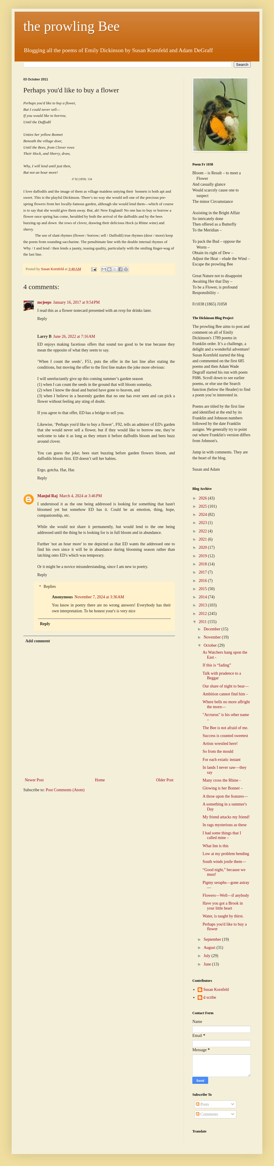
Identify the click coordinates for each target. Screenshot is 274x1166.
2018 (203, 564)
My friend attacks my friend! (226, 817)
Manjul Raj (47, 496)
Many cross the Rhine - (222, 780)
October (210, 645)
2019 (203, 556)
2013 (203, 605)
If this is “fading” (217, 665)
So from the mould (218, 751)
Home (100, 780)
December (212, 629)
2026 (203, 498)
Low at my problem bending (226, 854)
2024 (203, 514)
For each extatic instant (221, 759)
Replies (49, 587)
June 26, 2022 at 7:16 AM (74, 336)
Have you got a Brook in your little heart (223, 905)
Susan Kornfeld (216, 989)
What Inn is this (216, 846)
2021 (203, 539)
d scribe (209, 997)
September (212, 939)
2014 (203, 597)
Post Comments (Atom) (65, 790)
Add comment (37, 641)
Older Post (165, 780)
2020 (203, 547)
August (209, 947)
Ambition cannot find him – (225, 694)
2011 (203, 622)
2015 (203, 589)
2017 (203, 572)
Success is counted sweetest (225, 736)
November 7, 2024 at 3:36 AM (99, 597)
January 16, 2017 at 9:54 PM (76, 302)
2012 (203, 613)
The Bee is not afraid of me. (225, 728)
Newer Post (34, 780)
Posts (202, 1104)
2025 (203, 506)
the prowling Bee (71, 26)
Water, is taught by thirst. (223, 916)
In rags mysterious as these (225, 825)
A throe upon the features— (225, 796)
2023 (203, 522)
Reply (42, 318)
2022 (203, 531)
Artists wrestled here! (220, 743)
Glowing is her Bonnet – (223, 788)
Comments (207, 1114)
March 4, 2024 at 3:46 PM (80, 496)
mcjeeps (44, 302)
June (207, 964)
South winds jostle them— (224, 861)
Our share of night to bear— (226, 686)
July (207, 956)
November (212, 637)
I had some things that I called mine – (222, 835)
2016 (203, 580)
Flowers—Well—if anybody (226, 895)
